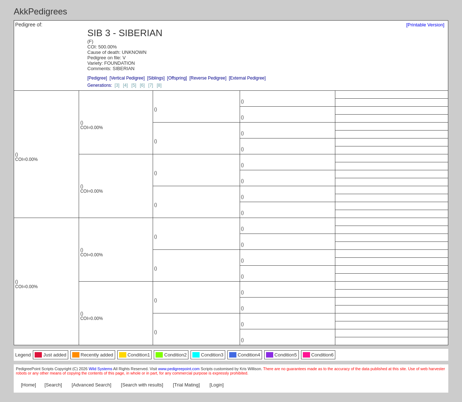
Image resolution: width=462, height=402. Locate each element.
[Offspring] (177, 78)
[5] (133, 85)
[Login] (217, 385)
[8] (159, 85)
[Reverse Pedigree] (208, 78)
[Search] (53, 385)
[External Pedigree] (247, 78)
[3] (116, 85)
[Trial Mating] (186, 385)
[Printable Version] (425, 24)
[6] (142, 85)
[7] (150, 85)
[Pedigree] (97, 78)
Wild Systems (101, 369)
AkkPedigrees (40, 11)
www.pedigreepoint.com (179, 369)
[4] (125, 85)
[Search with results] (142, 385)
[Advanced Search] (91, 385)
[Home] (28, 385)
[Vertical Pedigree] (126, 78)
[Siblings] (156, 78)
